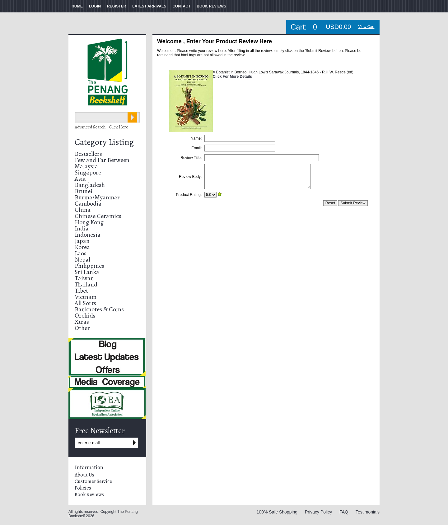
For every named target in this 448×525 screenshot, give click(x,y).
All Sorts (85, 303)
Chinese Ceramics (98, 216)
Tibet (81, 290)
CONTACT (181, 6)
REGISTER (116, 6)
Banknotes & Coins (99, 309)
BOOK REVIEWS (211, 6)
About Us (84, 475)
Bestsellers (88, 154)
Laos (80, 253)
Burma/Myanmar (97, 197)
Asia (80, 178)
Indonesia (87, 234)
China (83, 210)
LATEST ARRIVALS (149, 6)
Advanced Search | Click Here (101, 127)
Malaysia (86, 166)
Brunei (83, 191)
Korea (82, 247)
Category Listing (104, 142)
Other (82, 328)
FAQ (343, 511)
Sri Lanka (87, 272)
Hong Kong (89, 222)
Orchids (85, 315)
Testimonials (368, 511)
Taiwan (84, 278)
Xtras (82, 322)
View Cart (366, 27)
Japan (82, 241)
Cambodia (88, 203)
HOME (77, 6)
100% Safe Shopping (277, 511)
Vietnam (85, 297)
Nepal (82, 259)
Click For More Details (232, 76)
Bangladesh (90, 185)
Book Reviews (89, 494)
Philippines (89, 266)
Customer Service (93, 481)
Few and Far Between (102, 160)
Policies (83, 488)
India (82, 228)
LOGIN (95, 6)
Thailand (86, 284)
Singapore (88, 172)
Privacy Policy (318, 511)
